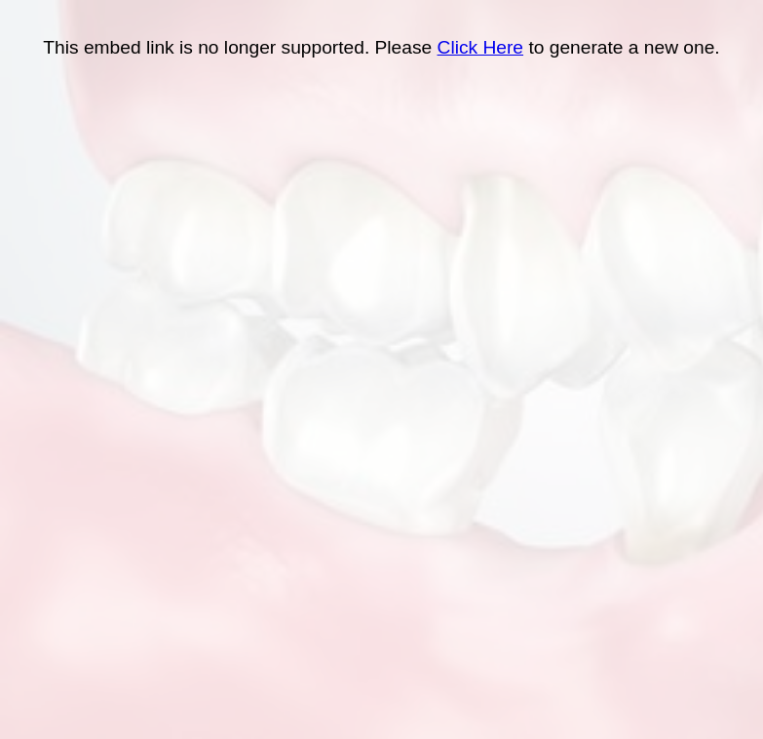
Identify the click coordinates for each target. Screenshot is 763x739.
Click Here (481, 47)
